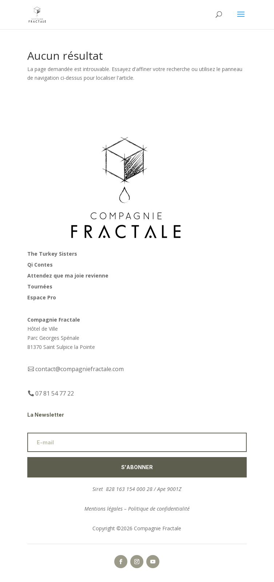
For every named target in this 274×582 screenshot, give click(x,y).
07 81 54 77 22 (54, 393)
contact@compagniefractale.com (79, 369)
